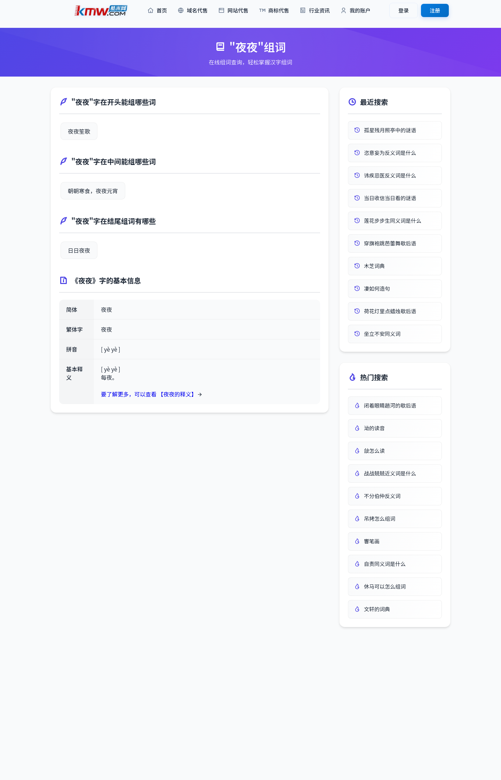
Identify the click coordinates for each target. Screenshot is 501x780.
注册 (435, 10)
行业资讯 (315, 10)
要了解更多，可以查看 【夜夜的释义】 (149, 394)
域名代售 (192, 10)
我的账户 (355, 10)
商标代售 (274, 10)
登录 (403, 10)
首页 (157, 10)
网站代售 (233, 10)
